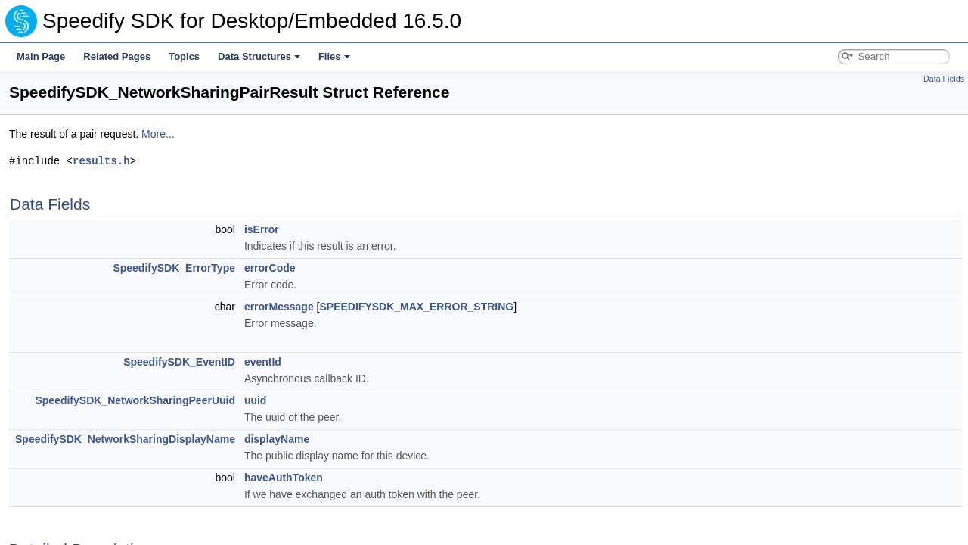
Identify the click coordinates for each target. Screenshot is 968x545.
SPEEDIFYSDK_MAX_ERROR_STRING (416, 307)
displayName (276, 439)
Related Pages (116, 56)
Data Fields (943, 78)
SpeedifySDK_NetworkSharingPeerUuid (135, 400)
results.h (101, 161)
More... (158, 134)
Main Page (41, 56)
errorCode (270, 268)
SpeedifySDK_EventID (179, 362)
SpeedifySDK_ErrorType (174, 268)
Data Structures (259, 56)
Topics (184, 56)
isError (261, 229)
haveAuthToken (283, 478)
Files (334, 56)
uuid (255, 400)
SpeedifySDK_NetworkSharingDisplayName (125, 439)
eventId (262, 362)
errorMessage (279, 307)
